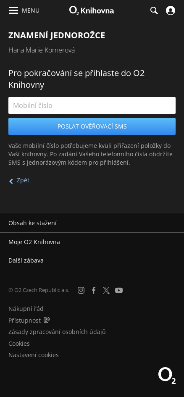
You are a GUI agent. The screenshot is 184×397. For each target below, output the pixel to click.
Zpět (23, 180)
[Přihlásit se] (169, 10)
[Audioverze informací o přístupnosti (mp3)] (46, 320)
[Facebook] (93, 290)
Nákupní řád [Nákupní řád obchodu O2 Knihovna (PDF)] (26, 309)
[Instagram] (81, 290)
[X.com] (106, 290)
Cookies (19, 343)
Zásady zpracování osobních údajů (57, 332)
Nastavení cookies (33, 355)
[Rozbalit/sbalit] (172, 223)
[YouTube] (119, 290)
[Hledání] (153, 10)
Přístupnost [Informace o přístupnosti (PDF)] (24, 320)
